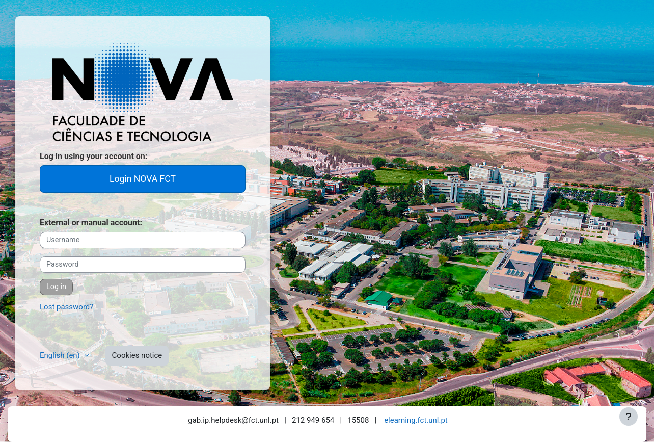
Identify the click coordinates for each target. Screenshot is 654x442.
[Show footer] (628, 416)
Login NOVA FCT (143, 179)
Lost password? (66, 306)
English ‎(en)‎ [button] (61, 355)
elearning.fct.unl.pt (416, 420)
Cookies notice (137, 355)
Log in (56, 286)
